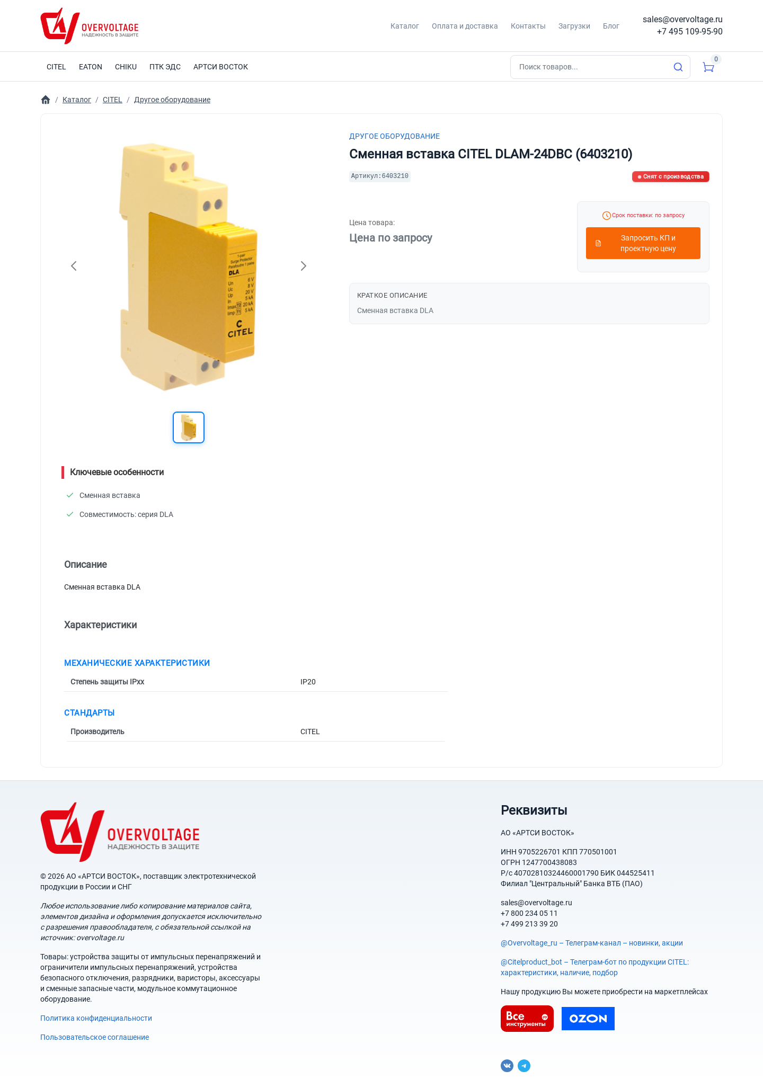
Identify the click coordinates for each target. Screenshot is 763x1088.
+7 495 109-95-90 (690, 31)
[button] (189, 427)
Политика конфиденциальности (96, 1018)
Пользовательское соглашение (94, 1037)
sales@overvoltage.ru (683, 19)
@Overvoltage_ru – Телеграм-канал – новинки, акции (592, 943)
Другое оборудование (394, 136)
